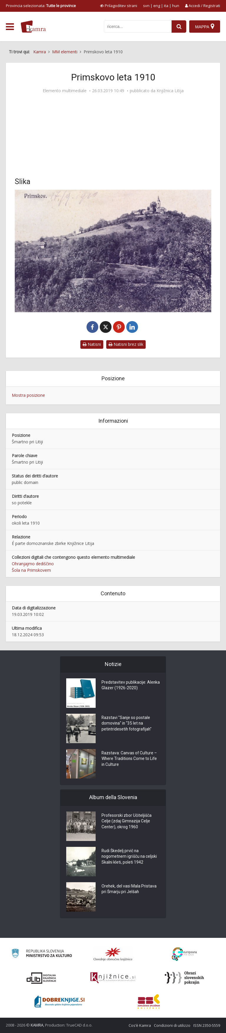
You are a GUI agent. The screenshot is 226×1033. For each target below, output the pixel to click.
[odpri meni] (10, 27)
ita (166, 5)
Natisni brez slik (126, 344)
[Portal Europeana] (184, 954)
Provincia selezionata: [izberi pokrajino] (41, 5)
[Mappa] (204, 26)
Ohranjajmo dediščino (33, 563)
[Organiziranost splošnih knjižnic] (113, 954)
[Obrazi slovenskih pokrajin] (184, 978)
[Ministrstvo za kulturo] (42, 954)
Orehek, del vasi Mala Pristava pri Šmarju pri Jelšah (129, 889)
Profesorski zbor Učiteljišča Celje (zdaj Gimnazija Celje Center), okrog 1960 (127, 822)
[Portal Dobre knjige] (59, 1001)
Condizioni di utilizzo (172, 1025)
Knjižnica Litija (170, 90)
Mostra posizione (28, 395)
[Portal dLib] (41, 978)
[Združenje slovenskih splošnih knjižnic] (113, 978)
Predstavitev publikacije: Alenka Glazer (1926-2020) (127, 685)
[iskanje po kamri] (138, 26)
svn (146, 5)
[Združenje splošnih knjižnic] (149, 1001)
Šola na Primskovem (31, 570)
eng (156, 5)
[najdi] (179, 26)
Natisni (92, 344)
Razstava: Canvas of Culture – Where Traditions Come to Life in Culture (130, 759)
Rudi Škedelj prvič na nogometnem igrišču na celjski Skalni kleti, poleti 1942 (130, 857)
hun (175, 5)
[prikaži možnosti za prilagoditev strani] (118, 5)
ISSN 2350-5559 (206, 1025)
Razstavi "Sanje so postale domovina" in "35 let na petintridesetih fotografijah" (127, 724)
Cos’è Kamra (140, 1025)
